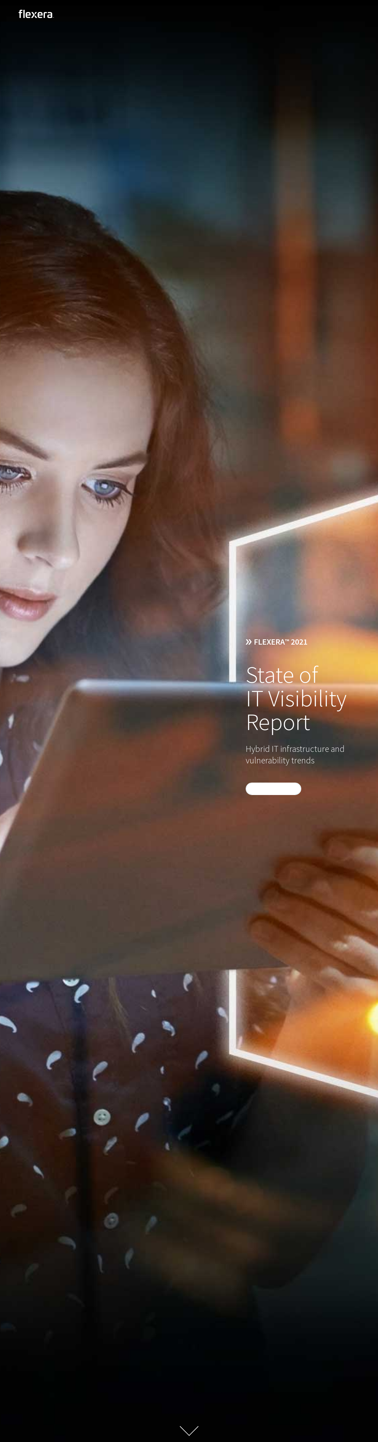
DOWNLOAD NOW (273, 788)
